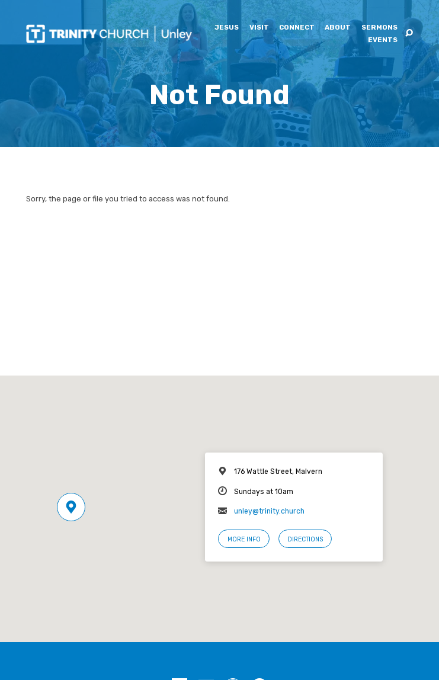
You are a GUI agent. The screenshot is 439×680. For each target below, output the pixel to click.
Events (383, 40)
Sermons (379, 27)
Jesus (226, 27)
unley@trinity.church (269, 511)
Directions (305, 539)
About (338, 27)
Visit (259, 27)
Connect (297, 27)
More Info (244, 539)
